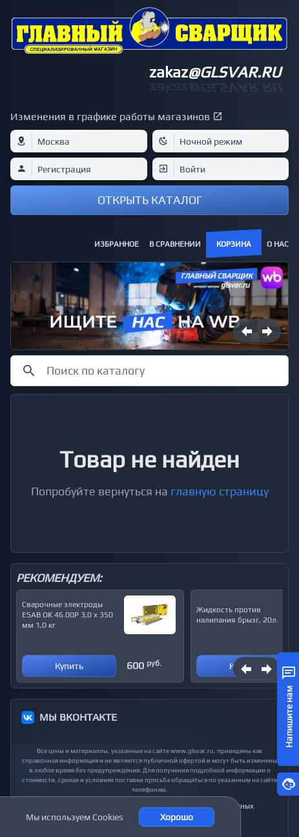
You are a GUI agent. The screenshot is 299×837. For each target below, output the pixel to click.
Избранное (116, 244)
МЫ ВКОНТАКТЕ (78, 717)
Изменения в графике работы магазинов (110, 116)
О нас (278, 244)
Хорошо (176, 817)
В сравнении (175, 244)
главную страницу (219, 491)
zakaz (215, 72)
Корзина (233, 244)
